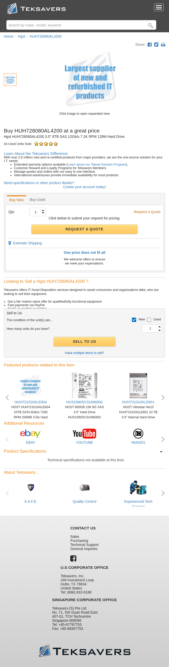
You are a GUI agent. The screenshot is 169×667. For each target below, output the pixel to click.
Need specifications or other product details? (39, 183)
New (141, 319)
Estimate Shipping (25, 243)
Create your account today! (84, 187)
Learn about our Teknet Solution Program (96, 164)
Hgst (21, 36)
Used (157, 319)
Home (8, 36)
